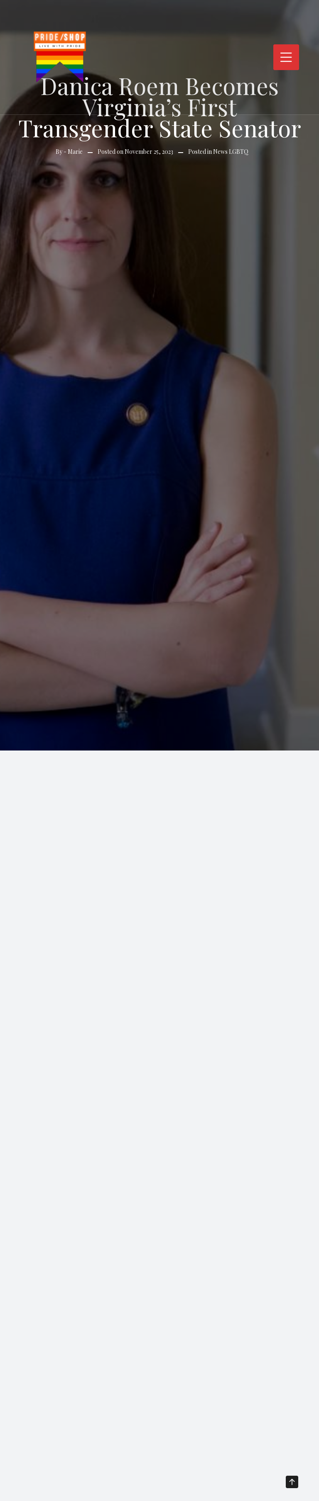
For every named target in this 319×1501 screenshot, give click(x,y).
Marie (75, 151)
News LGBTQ (230, 151)
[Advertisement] (159, 813)
